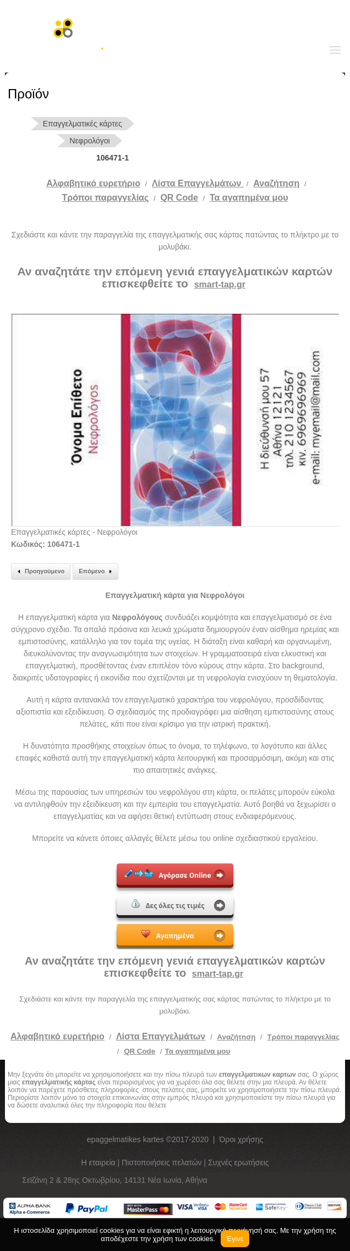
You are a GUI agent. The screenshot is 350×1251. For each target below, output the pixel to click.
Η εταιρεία (99, 1162)
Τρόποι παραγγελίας (303, 1037)
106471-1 (112, 157)
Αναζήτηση (276, 183)
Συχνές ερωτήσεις (238, 1162)
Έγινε (235, 1239)
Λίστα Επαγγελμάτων (198, 183)
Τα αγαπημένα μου (249, 197)
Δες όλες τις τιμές (168, 904)
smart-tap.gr (219, 284)
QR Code (179, 197)
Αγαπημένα (167, 934)
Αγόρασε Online (167, 874)
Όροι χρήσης (241, 1139)
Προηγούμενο (39, 571)
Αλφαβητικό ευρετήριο (93, 183)
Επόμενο (97, 571)
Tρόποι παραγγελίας (105, 197)
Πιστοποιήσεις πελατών (163, 1162)
